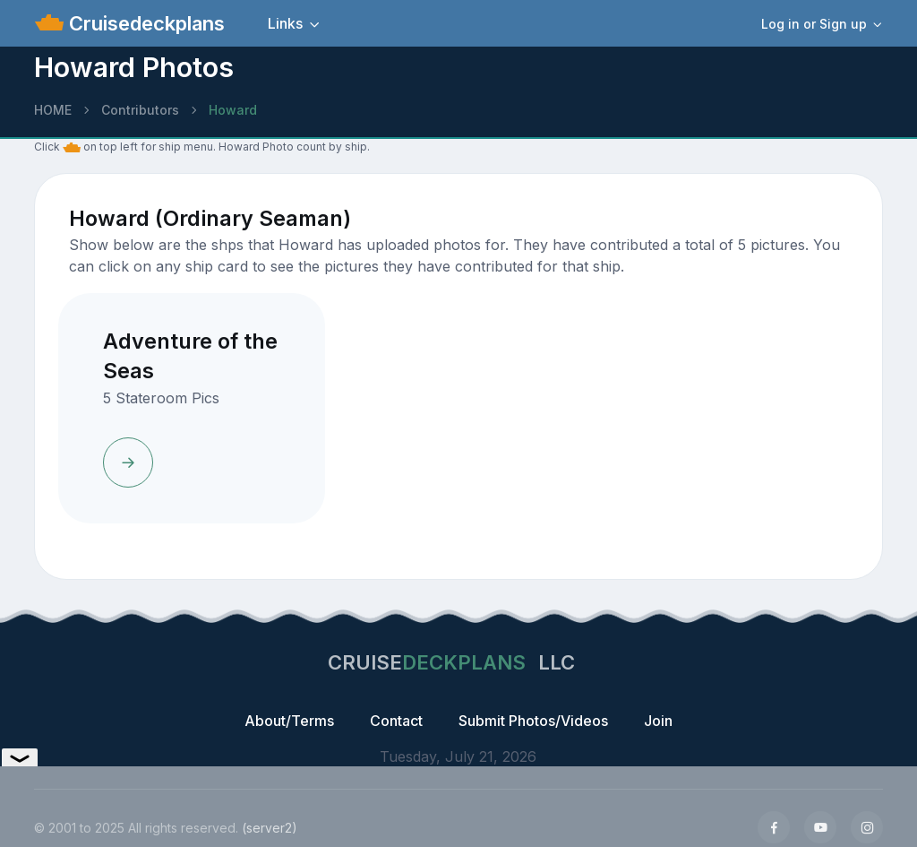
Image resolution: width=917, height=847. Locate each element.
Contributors (140, 109)
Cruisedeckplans (144, 23)
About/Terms (289, 721)
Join (658, 721)
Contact (396, 721)
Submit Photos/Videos (533, 721)
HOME (53, 109)
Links (285, 23)
